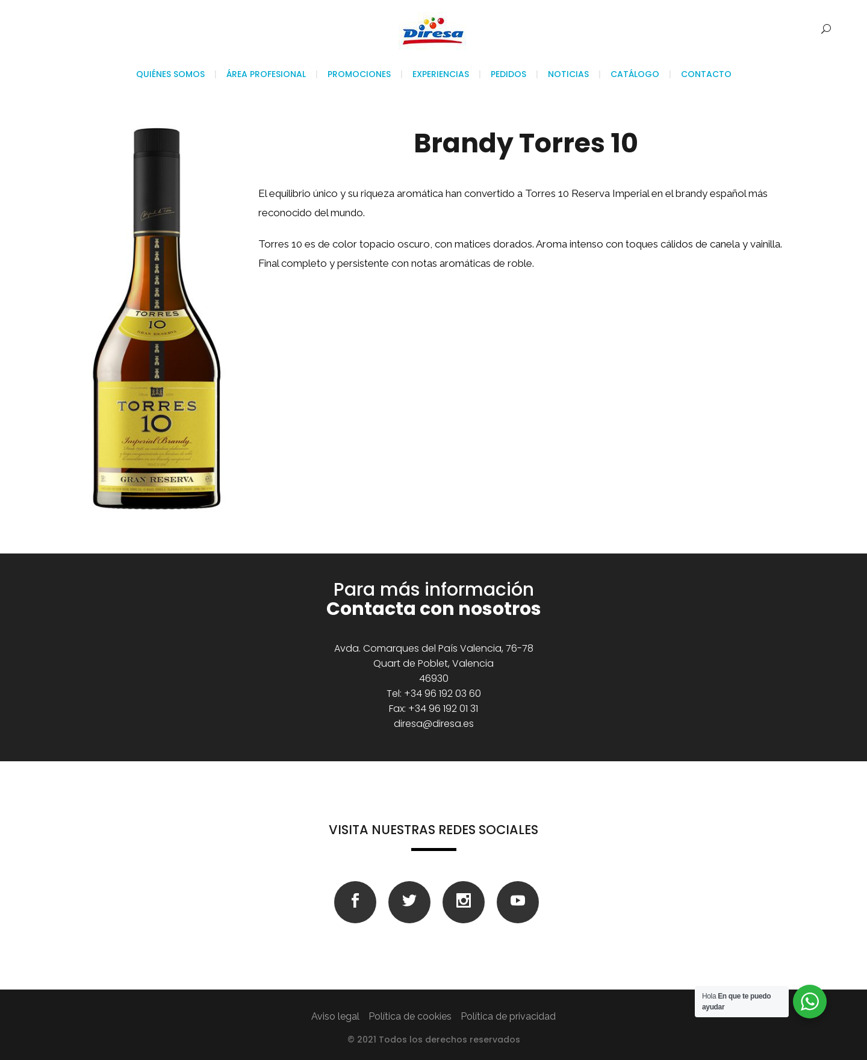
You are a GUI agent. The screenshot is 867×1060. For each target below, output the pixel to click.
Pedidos (508, 74)
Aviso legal (335, 1016)
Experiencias (440, 74)
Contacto (706, 74)
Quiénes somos (170, 74)
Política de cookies (410, 1016)
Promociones (359, 74)
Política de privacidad (508, 1016)
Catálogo (635, 74)
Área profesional (266, 74)
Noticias (568, 74)
